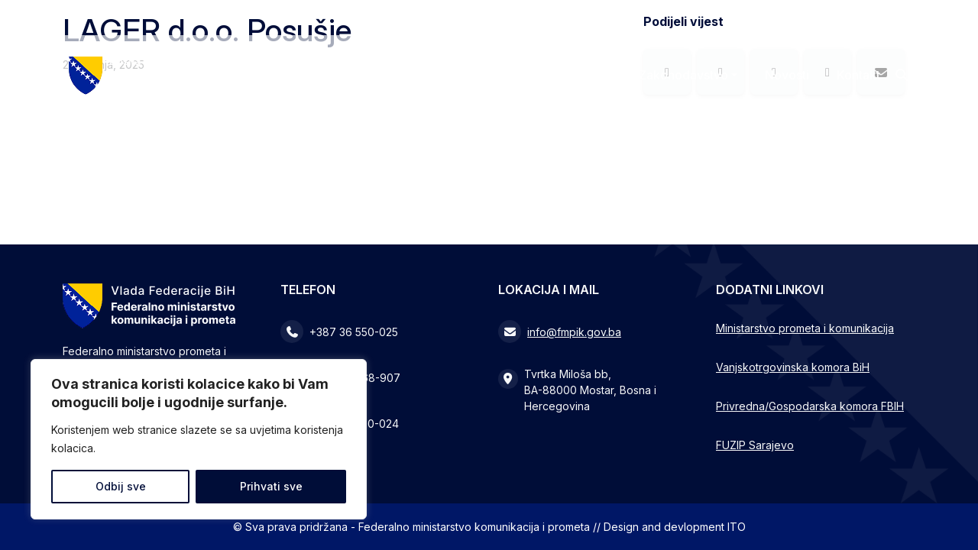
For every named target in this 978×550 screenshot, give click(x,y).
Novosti (787, 74)
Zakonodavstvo (683, 74)
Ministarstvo (567, 74)
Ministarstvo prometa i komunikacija (805, 328)
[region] (199, 439)
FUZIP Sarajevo (755, 444)
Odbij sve (121, 486)
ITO (736, 526)
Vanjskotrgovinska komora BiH (793, 367)
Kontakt (858, 74)
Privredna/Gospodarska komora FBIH (810, 406)
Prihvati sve (271, 486)
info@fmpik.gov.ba (574, 331)
